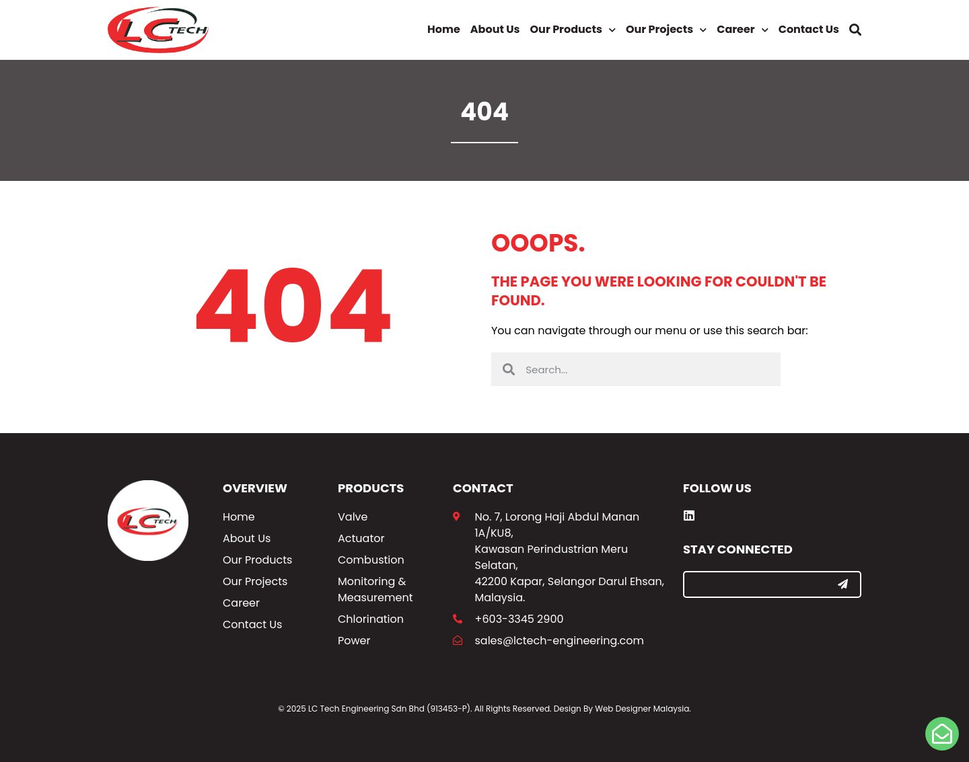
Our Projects (666, 30)
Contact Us (809, 29)
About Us (495, 29)
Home (443, 29)
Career (742, 30)
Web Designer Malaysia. (643, 708)
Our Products (573, 30)
